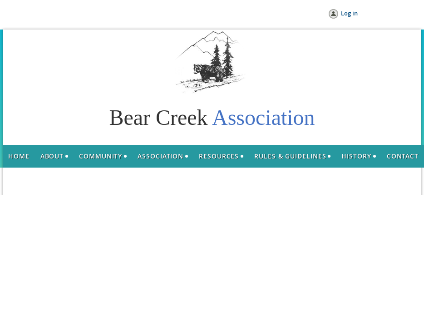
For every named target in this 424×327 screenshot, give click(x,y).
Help (125, 13)
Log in (349, 13)
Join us (68, 13)
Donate (98, 13)
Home (39, 13)
